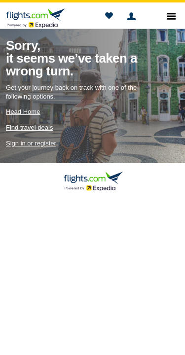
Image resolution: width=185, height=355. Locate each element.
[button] (109, 17)
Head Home (23, 111)
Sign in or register (31, 143)
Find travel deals (29, 127)
